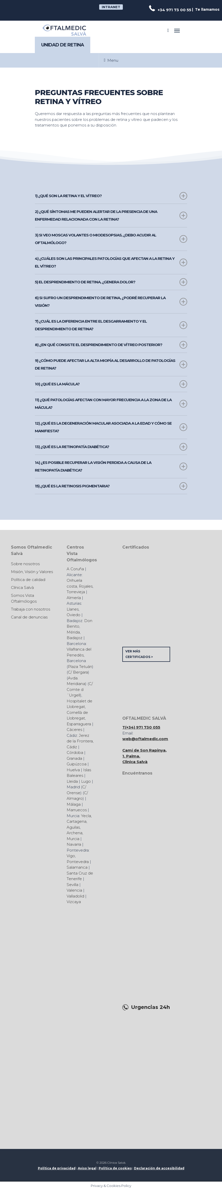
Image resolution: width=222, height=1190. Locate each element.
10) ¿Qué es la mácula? (111, 384)
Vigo (71, 855)
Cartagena (76, 821)
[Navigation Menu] (177, 30)
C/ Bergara (78, 672)
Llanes (73, 609)
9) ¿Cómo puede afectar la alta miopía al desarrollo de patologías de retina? (111, 364)
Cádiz (72, 746)
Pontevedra (78, 861)
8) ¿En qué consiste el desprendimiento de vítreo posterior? (111, 345)
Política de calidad (28, 579)
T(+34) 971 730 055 (141, 727)
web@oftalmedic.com (145, 738)
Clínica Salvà (22, 587)
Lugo (86, 781)
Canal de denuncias (29, 617)
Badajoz (74, 637)
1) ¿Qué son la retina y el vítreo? (111, 196)
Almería (74, 597)
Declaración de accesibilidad (159, 1168)
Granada (74, 758)
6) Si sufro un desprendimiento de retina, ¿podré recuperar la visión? (111, 301)
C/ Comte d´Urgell (80, 689)
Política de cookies (115, 1168)
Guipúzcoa (76, 764)
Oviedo (73, 614)
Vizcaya (74, 901)
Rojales (86, 586)
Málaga (74, 804)
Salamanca (77, 867)
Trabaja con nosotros (30, 609)
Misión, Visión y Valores (32, 571)
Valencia (74, 890)
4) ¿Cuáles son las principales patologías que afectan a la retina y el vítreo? (111, 262)
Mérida (73, 632)
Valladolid (75, 896)
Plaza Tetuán (80, 666)
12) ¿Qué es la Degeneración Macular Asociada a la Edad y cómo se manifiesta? (111, 427)
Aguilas (73, 827)
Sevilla (72, 884)
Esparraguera (79, 723)
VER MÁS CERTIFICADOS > (139, 654)
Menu (111, 60)
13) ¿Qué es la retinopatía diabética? (111, 447)
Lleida (72, 781)
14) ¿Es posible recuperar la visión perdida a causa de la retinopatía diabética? (111, 466)
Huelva (73, 769)
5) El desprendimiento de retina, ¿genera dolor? (111, 282)
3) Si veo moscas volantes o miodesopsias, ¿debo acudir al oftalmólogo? (111, 239)
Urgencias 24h (150, 1007)
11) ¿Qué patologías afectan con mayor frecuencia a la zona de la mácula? (111, 403)
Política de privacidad (57, 1168)
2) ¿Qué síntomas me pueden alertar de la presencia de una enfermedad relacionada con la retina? (111, 215)
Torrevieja (76, 591)
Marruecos (77, 809)
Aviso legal (87, 1168)
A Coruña (75, 568)
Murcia (73, 838)
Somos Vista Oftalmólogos (24, 598)
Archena (74, 832)
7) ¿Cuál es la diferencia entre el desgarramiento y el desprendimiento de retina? (111, 325)
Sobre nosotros (25, 563)
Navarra (74, 844)
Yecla (86, 815)
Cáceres (74, 729)
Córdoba (75, 752)
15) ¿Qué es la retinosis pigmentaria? (111, 486)
